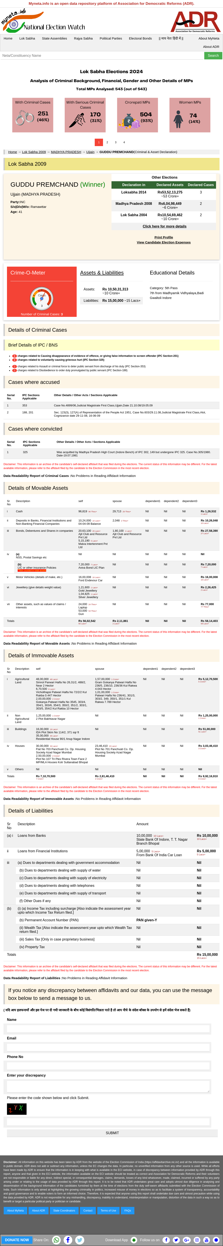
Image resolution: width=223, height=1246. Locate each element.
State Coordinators (64, 1210)
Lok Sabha (27, 38)
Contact (87, 1210)
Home (8, 38)
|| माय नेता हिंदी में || (171, 38)
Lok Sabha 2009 (34, 152)
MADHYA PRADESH (66, 152)
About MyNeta (209, 38)
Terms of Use (108, 1210)
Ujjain (90, 152)
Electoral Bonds (140, 38)
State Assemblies (54, 38)
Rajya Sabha (83, 38)
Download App (116, 1240)
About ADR (211, 46)
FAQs (127, 1210)
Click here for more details (164, 226)
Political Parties (111, 38)
